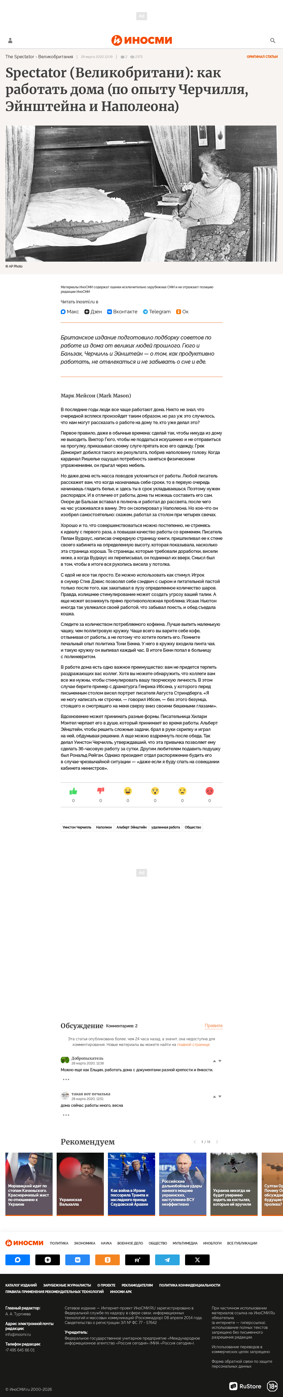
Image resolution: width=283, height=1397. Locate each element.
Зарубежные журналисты (67, 1285)
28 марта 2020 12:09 (96, 56)
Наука (106, 1243)
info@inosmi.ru (18, 1334)
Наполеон (104, 827)
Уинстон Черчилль (77, 827)
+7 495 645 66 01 (20, 1350)
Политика (59, 1243)
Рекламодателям (137, 1285)
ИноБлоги (212, 1243)
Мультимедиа (185, 1243)
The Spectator (19, 56)
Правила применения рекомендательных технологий (54, 1292)
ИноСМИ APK (121, 1292)
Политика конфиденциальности (189, 1285)
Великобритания (55, 56)
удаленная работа (165, 827)
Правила (214, 1025)
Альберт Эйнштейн (131, 827)
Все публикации (242, 1243)
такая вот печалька (90, 1093)
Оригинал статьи (262, 57)
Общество (193, 827)
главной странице (193, 1044)
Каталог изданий (21, 1285)
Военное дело (130, 1243)
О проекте (106, 1285)
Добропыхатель (87, 1058)
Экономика (84, 1243)
